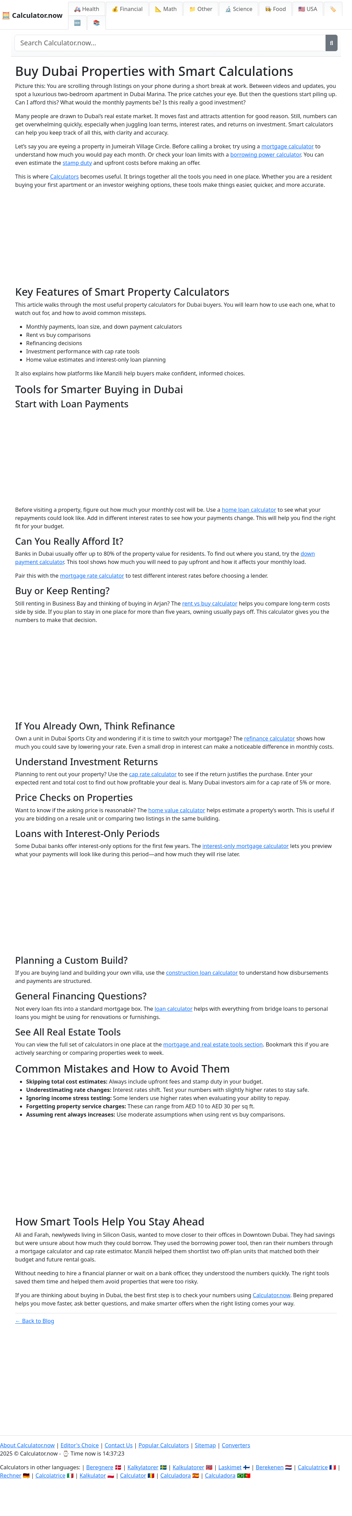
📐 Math (166, 9)
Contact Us (118, 1445)
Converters (236, 1445)
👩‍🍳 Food (275, 9)
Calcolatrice (50, 1475)
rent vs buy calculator (210, 603)
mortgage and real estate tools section (213, 1044)
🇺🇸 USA (307, 9)
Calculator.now (271, 1295)
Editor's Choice (79, 1445)
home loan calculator (249, 509)
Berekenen (270, 1467)
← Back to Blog (34, 1321)
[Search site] (170, 43)
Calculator (133, 1475)
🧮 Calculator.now (32, 15)
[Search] (332, 43)
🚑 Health (86, 9)
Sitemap (205, 1445)
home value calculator (176, 810)
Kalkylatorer (143, 1467)
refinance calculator (269, 738)
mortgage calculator (287, 146)
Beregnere (99, 1467)
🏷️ (333, 9)
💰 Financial (127, 9)
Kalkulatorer (188, 1467)
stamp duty (77, 163)
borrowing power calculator (265, 154)
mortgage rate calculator (92, 575)
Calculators (64, 176)
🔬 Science (238, 9)
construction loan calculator (202, 972)
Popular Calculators (164, 1445)
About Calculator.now (27, 1445)
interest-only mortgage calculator (245, 846)
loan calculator (173, 1008)
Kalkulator (92, 1475)
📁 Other (200, 9)
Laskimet (229, 1467)
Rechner (10, 1475)
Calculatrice (313, 1467)
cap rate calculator (152, 774)
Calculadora (175, 1475)
